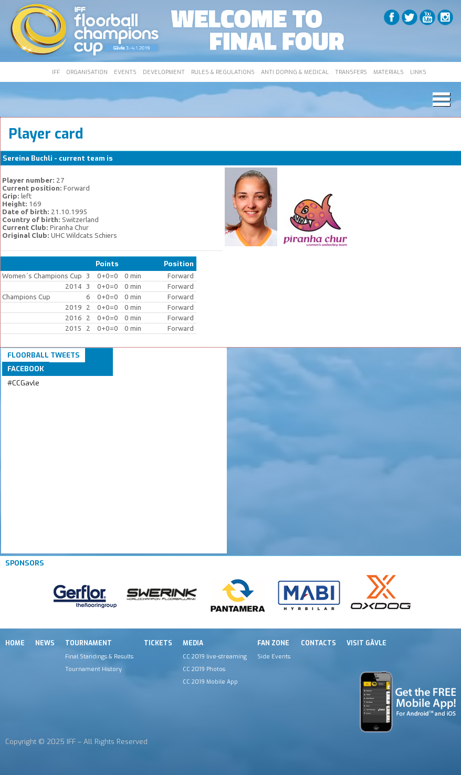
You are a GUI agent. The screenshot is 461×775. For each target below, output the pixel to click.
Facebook (25, 368)
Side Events (273, 656)
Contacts (318, 643)
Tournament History (93, 669)
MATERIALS (388, 72)
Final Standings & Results (99, 656)
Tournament (88, 643)
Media (193, 643)
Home (15, 643)
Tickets (158, 643)
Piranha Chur (136, 158)
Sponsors (24, 563)
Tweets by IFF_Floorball (49, 395)
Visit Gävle (366, 643)
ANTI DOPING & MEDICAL (295, 72)
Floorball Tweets (43, 355)
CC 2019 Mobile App (210, 681)
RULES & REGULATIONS (223, 72)
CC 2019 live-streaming (215, 656)
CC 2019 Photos (204, 669)
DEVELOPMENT (164, 72)
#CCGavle (23, 383)
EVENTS (125, 72)
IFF (56, 72)
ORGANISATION (87, 72)
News (45, 643)
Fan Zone (273, 643)
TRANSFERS (351, 72)
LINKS (418, 72)
